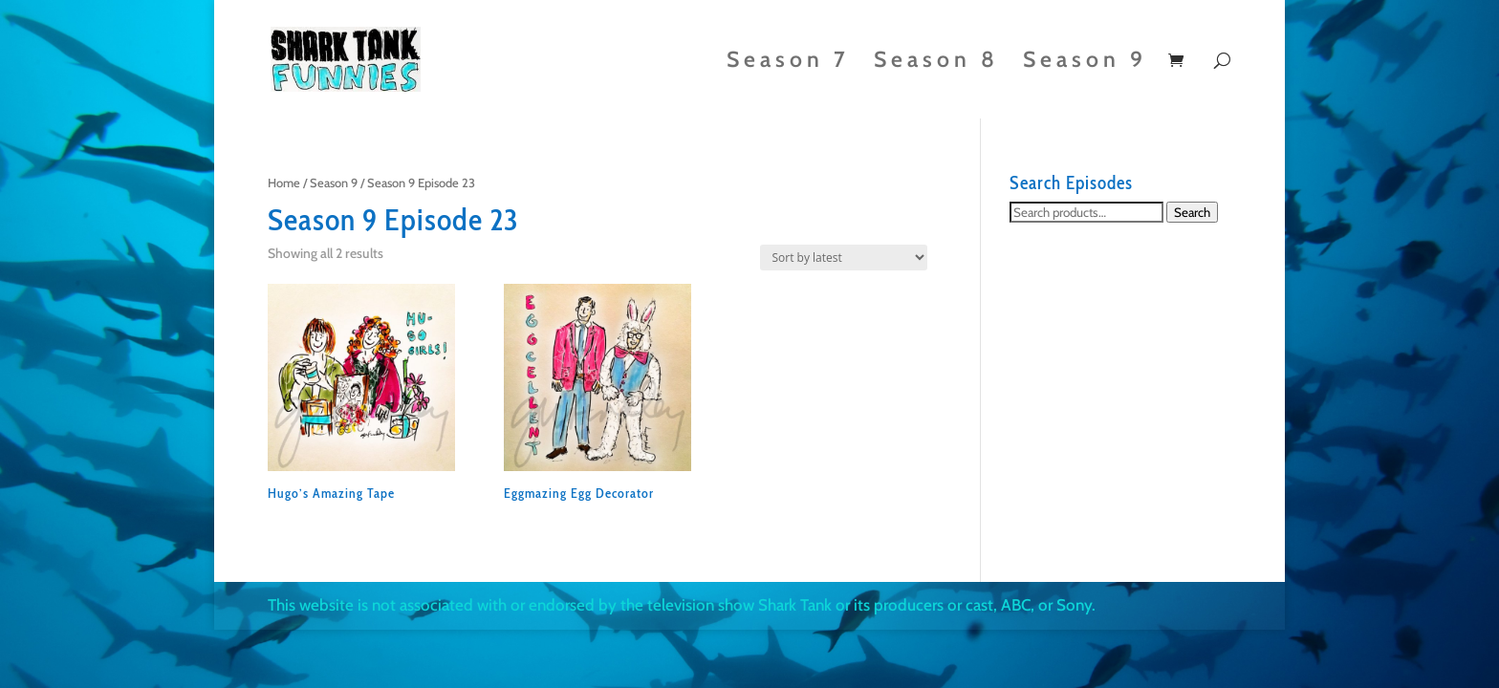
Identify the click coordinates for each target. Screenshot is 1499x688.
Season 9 (1085, 63)
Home (284, 183)
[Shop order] (843, 257)
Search (1192, 212)
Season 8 (936, 63)
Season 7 (788, 63)
